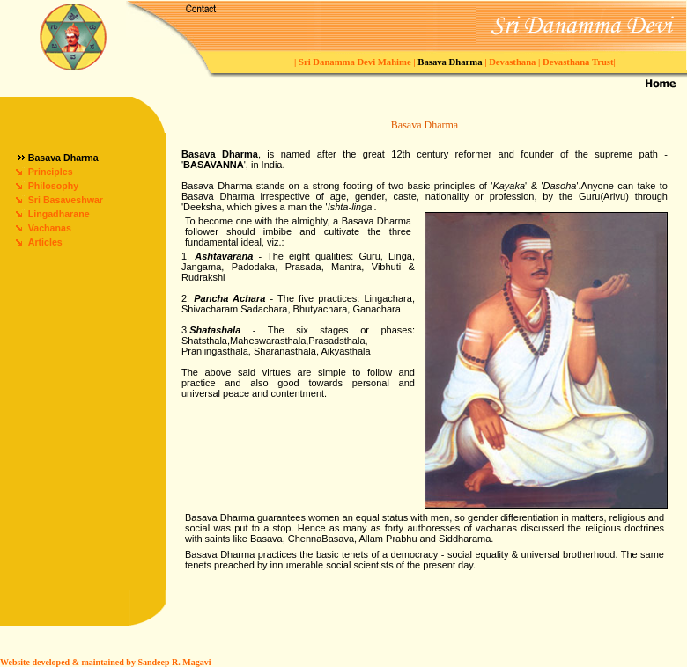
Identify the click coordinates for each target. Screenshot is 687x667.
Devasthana (513, 62)
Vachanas (49, 228)
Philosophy (53, 185)
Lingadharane (59, 214)
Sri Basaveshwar (65, 199)
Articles (45, 242)
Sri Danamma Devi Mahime (356, 62)
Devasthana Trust (576, 62)
